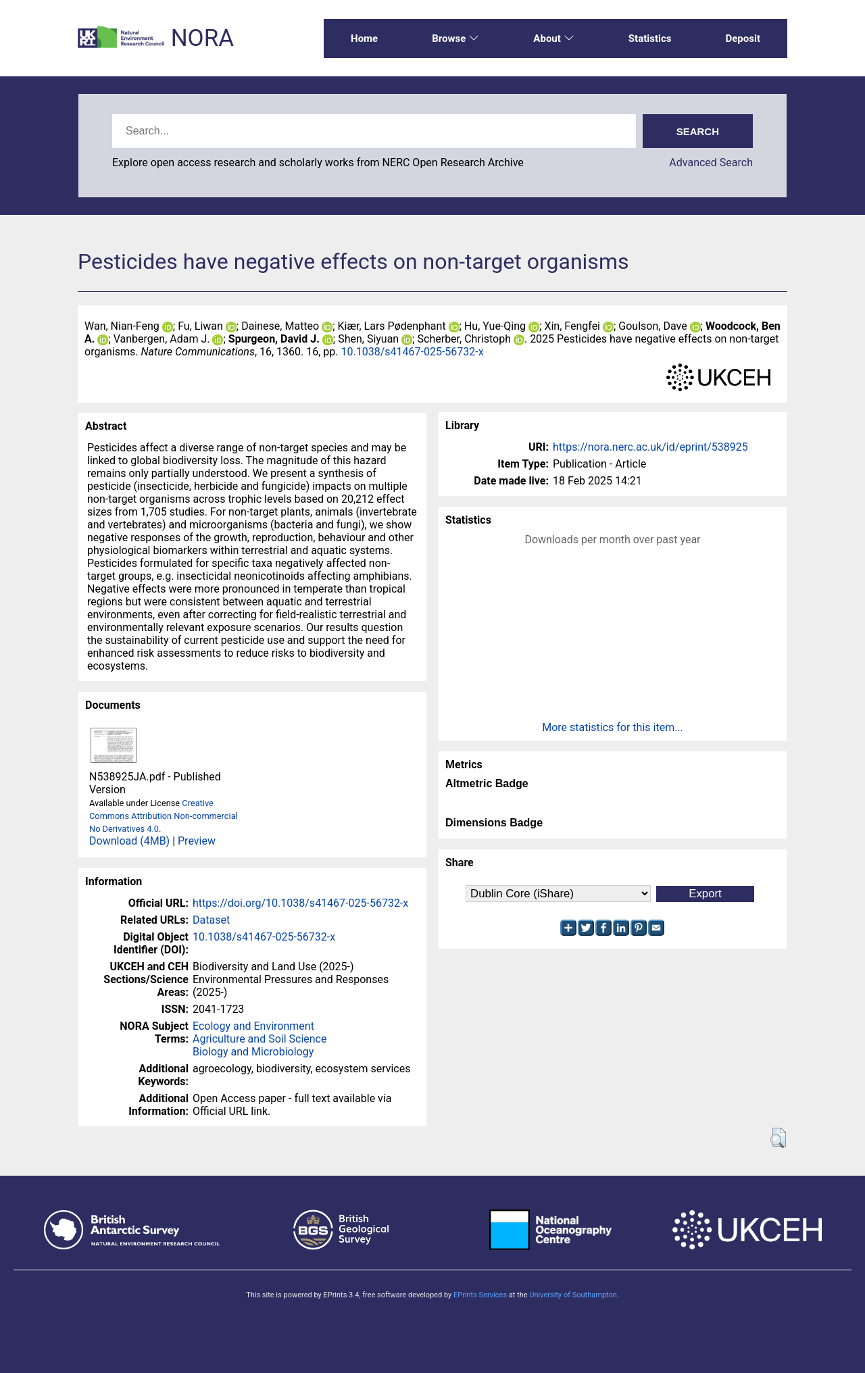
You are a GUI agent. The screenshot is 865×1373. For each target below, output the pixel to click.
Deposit (742, 38)
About (553, 38)
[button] (778, 1138)
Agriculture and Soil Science (259, 1038)
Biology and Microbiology (253, 1051)
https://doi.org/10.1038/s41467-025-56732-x (300, 903)
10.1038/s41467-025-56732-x (412, 351)
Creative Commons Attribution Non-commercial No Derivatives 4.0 (163, 816)
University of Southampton (573, 1295)
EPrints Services (480, 1295)
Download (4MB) (129, 840)
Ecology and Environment (253, 1026)
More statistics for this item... (612, 727)
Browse (455, 38)
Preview (197, 840)
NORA (202, 38)
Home (364, 38)
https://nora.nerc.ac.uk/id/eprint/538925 (650, 447)
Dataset (211, 920)
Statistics (650, 38)
